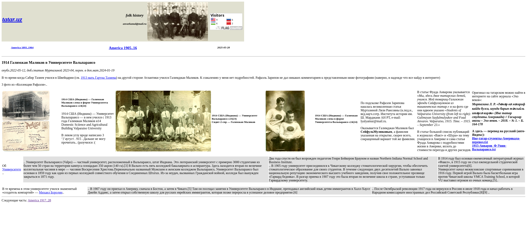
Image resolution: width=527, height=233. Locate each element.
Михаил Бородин (50, 192)
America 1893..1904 (22, 47)
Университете (11, 169)
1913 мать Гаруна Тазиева (98, 77)
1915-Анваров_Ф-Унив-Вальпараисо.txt (489, 147)
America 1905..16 (123, 48)
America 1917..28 (39, 200)
